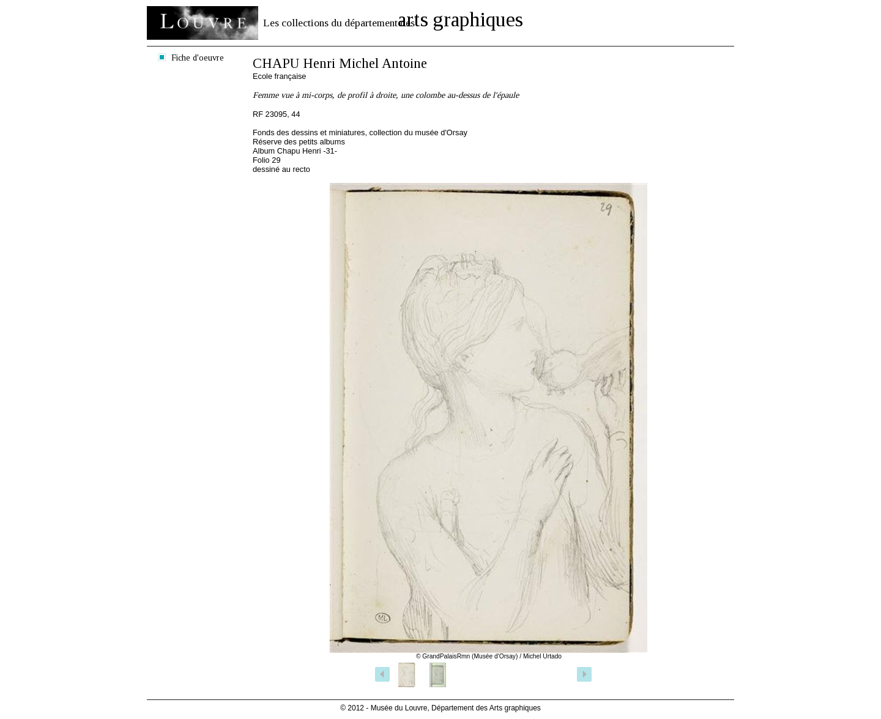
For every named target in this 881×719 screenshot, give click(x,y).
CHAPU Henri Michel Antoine (340, 63)
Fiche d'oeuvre (197, 57)
